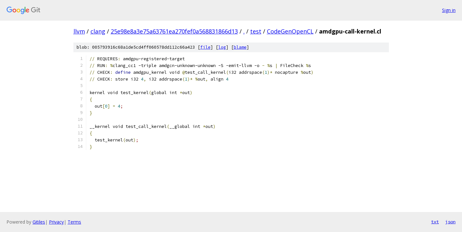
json (450, 222)
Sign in (449, 10)
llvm (79, 31)
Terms (74, 222)
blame (240, 47)
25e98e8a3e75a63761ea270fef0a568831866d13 (174, 31)
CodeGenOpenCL (290, 31)
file (205, 47)
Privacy (56, 222)
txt (435, 222)
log (222, 47)
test (255, 31)
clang (97, 31)
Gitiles (39, 222)
